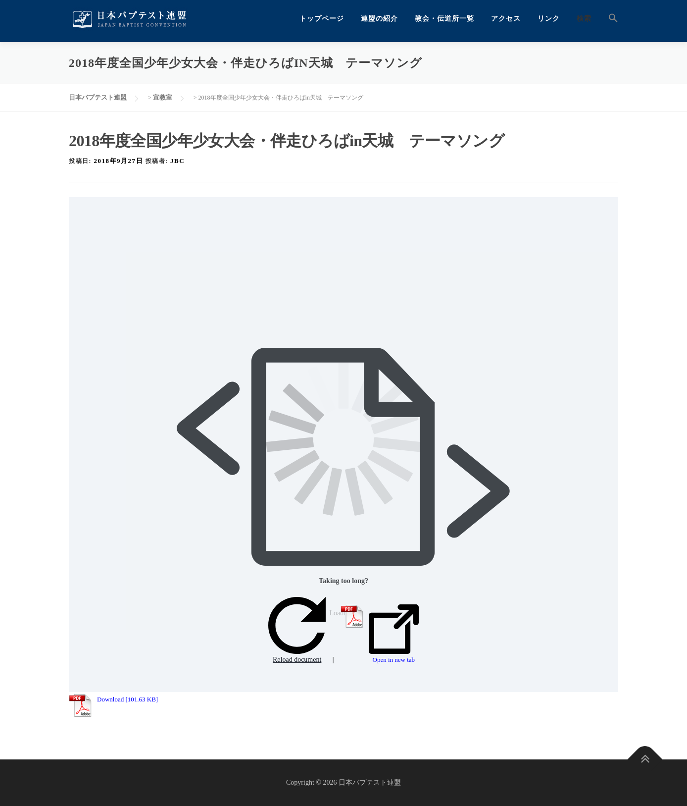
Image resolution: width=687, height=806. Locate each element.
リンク (549, 18)
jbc (177, 160)
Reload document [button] (297, 630)
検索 (584, 18)
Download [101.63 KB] (127, 699)
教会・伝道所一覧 (444, 18)
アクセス (506, 18)
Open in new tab (394, 634)
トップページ (321, 18)
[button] (609, 18)
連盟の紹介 (379, 18)
